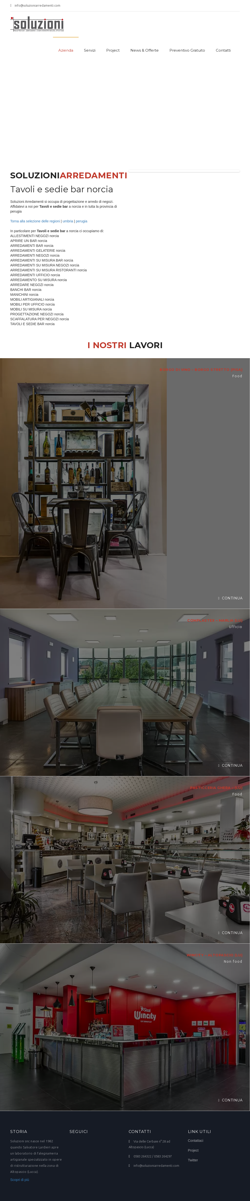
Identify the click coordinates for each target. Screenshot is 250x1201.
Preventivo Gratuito (187, 50)
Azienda (65, 50)
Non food (233, 961)
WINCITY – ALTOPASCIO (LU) (215, 955)
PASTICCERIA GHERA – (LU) (216, 788)
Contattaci (195, 1141)
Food (237, 376)
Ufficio (235, 627)
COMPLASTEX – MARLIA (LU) (214, 620)
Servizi (89, 50)
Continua (230, 598)
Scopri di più (19, 1180)
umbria (68, 221)
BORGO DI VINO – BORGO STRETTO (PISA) (201, 369)
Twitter (193, 1160)
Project (113, 50)
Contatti (223, 50)
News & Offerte (144, 50)
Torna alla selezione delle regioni (35, 221)
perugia (81, 221)
